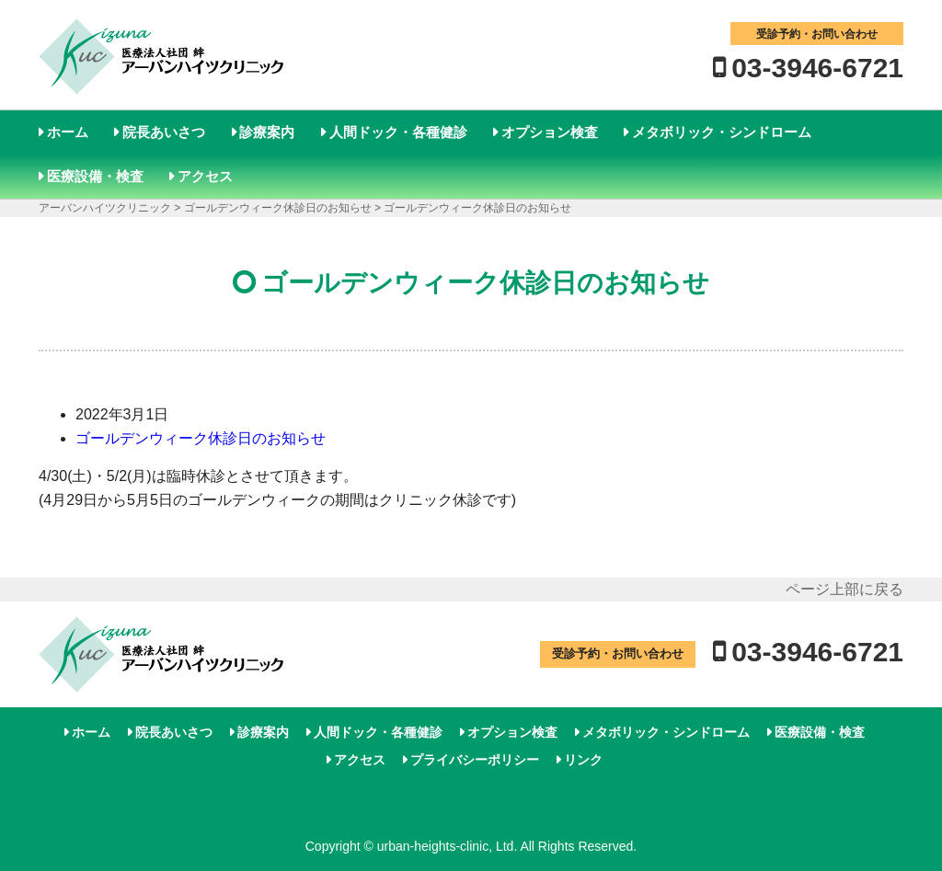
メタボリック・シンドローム (721, 132)
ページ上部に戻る (844, 589)
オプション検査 (549, 132)
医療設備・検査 (95, 176)
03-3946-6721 (817, 67)
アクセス (205, 176)
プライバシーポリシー (474, 759)
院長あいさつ (163, 132)
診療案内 (266, 132)
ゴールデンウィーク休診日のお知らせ (200, 438)
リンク (583, 759)
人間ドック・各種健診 (398, 132)
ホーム (67, 132)
